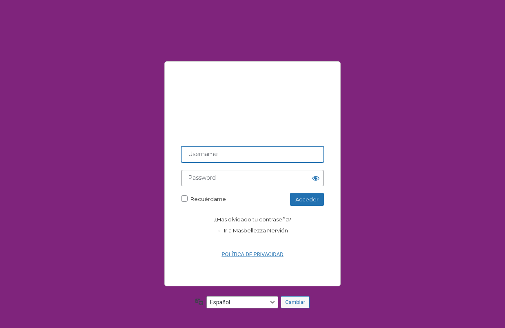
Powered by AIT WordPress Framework (252, 103)
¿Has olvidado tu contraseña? (252, 219)
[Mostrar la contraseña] (316, 178)
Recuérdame (208, 199)
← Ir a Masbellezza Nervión (252, 230)
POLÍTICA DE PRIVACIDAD (252, 254)
